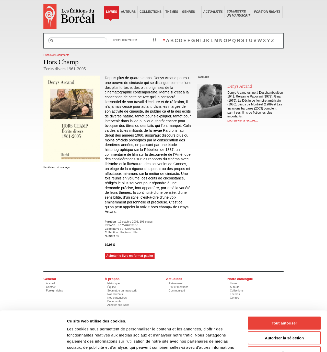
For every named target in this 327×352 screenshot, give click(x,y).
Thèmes (171, 12)
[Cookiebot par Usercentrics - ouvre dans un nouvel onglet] (33, 342)
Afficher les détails (281, 342)
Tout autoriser (284, 289)
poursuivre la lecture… (242, 120)
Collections (150, 12)
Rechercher (125, 40)
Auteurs (128, 12)
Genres (188, 12)
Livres (111, 12)
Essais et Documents (56, 54)
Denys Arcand (239, 86)
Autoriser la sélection (284, 304)
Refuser (284, 319)
